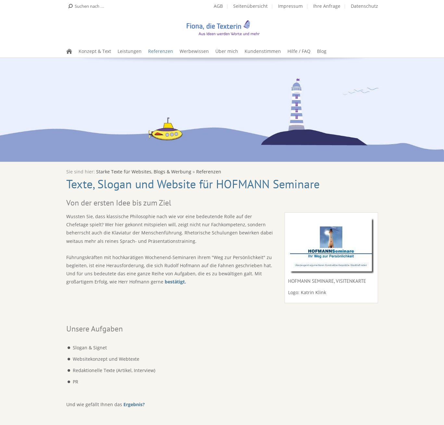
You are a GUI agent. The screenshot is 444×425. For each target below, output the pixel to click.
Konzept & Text (95, 51)
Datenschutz (364, 6)
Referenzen (160, 51)
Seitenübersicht (250, 6)
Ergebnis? (134, 404)
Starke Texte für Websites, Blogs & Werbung (143, 172)
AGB (218, 6)
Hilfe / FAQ (299, 51)
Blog (321, 51)
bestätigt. (175, 282)
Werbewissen (194, 51)
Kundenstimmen (263, 51)
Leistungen (130, 51)
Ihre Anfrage (326, 6)
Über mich (226, 51)
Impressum (290, 6)
